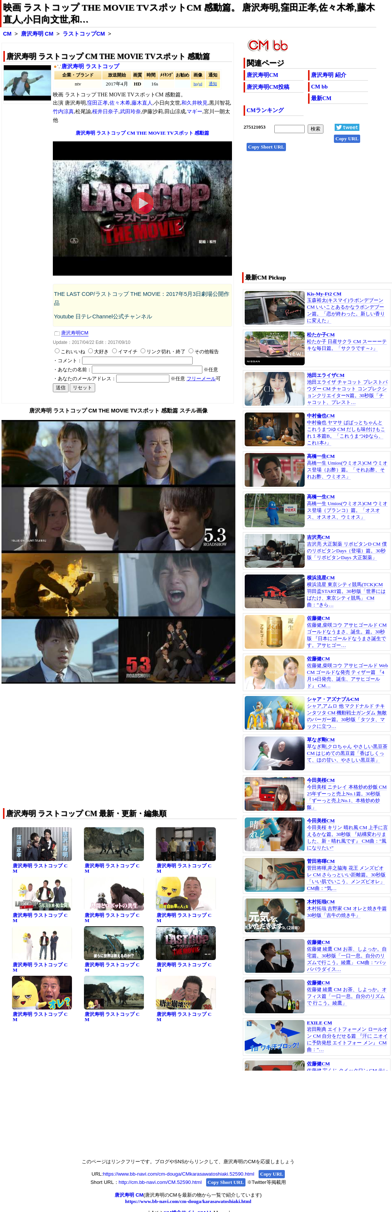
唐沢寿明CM (262, 75)
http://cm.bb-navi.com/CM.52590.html (160, 1182)
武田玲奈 (130, 111)
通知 (213, 84)
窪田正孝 (97, 103)
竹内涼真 (63, 111)
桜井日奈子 (105, 111)
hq (195, 84)
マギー (194, 111)
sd (200, 84)
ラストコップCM (84, 34)
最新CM (321, 98)
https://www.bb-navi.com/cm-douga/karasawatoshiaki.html (188, 1201)
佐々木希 (119, 103)
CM (7, 34)
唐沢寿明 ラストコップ (90, 66)
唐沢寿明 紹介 (328, 75)
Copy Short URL (266, 147)
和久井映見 (194, 103)
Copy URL (347, 138)
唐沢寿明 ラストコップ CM (40, 868)
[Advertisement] (311, 214)
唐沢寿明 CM (37, 34)
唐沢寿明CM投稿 (268, 87)
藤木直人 (142, 103)
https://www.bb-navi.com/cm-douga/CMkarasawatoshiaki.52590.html (178, 1174)
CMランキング (265, 110)
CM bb (319, 87)
